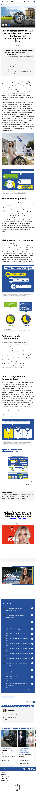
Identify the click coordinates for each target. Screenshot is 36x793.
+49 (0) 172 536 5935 (11, 717)
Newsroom (3, 4)
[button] (34, 2)
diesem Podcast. (18, 518)
